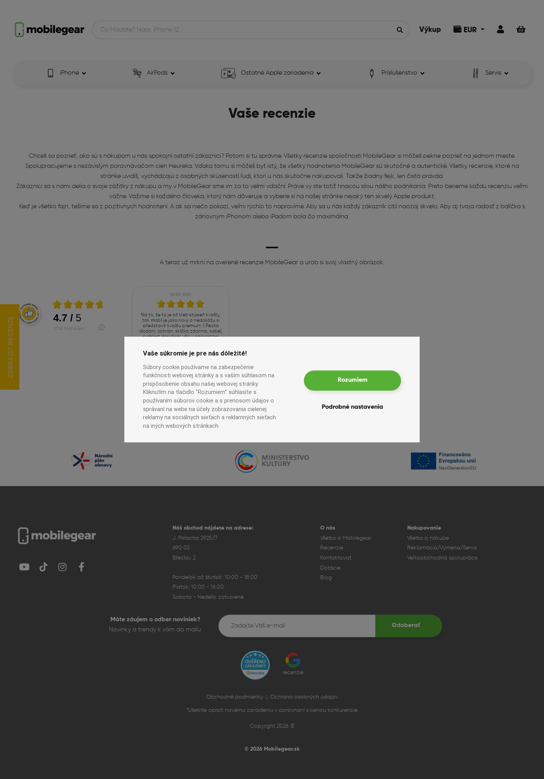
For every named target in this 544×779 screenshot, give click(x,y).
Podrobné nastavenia (352, 407)
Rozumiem (353, 380)
